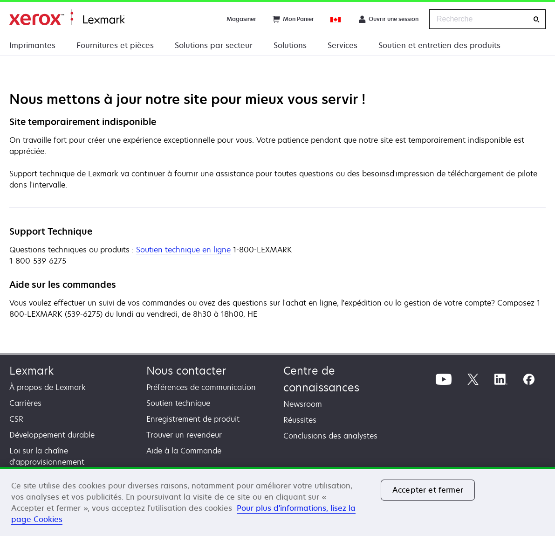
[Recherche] (536, 19)
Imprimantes (32, 45)
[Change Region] (336, 19)
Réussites (299, 420)
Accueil (66, 17)
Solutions (290, 45)
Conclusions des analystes (330, 436)
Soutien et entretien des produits (439, 45)
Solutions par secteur (214, 45)
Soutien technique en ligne (183, 249)
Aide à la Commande (183, 451)
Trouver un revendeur (184, 435)
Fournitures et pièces (115, 45)
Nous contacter (186, 370)
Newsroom (302, 404)
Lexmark (31, 370)
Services (342, 45)
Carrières (25, 403)
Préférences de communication (201, 387)
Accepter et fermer (427, 490)
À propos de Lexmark (47, 387)
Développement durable (52, 435)
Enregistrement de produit (193, 419)
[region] (277, 501)
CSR (16, 419)
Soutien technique (178, 403)
